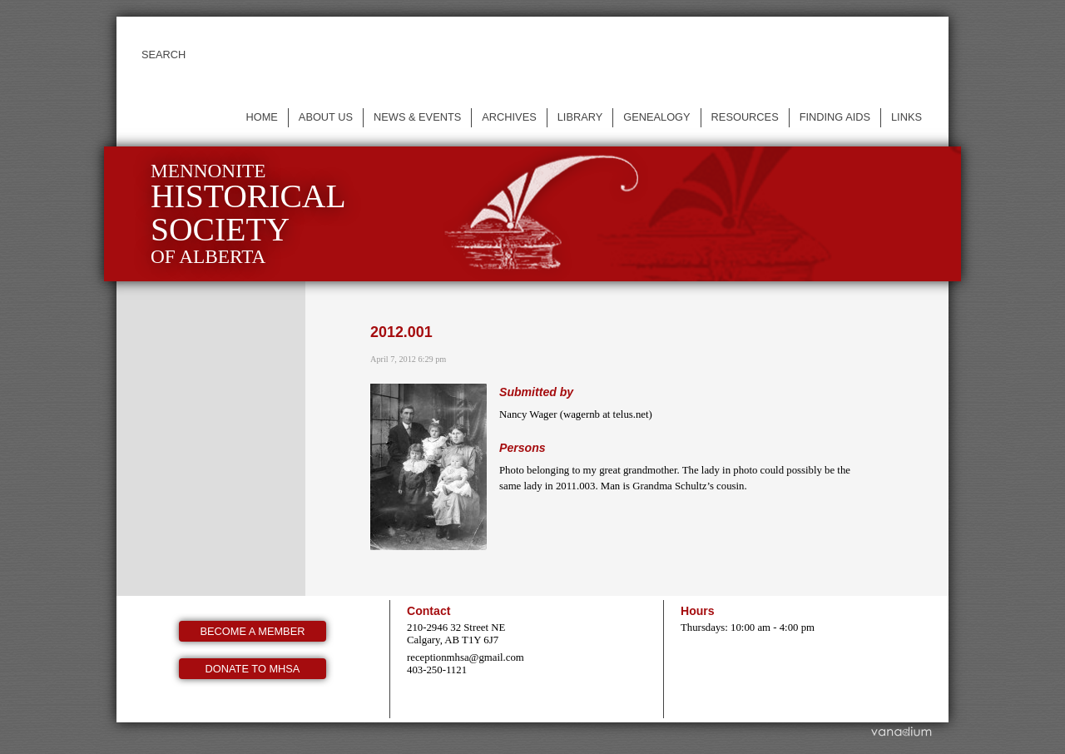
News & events (417, 117)
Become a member (253, 631)
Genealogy (656, 117)
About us (326, 117)
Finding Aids (835, 117)
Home (261, 117)
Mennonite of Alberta (248, 213)
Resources (745, 117)
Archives (509, 117)
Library (580, 117)
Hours (698, 611)
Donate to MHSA (253, 668)
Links (906, 117)
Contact (428, 611)
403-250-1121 (437, 670)
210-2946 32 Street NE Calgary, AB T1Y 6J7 (456, 634)
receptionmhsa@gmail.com (465, 657)
